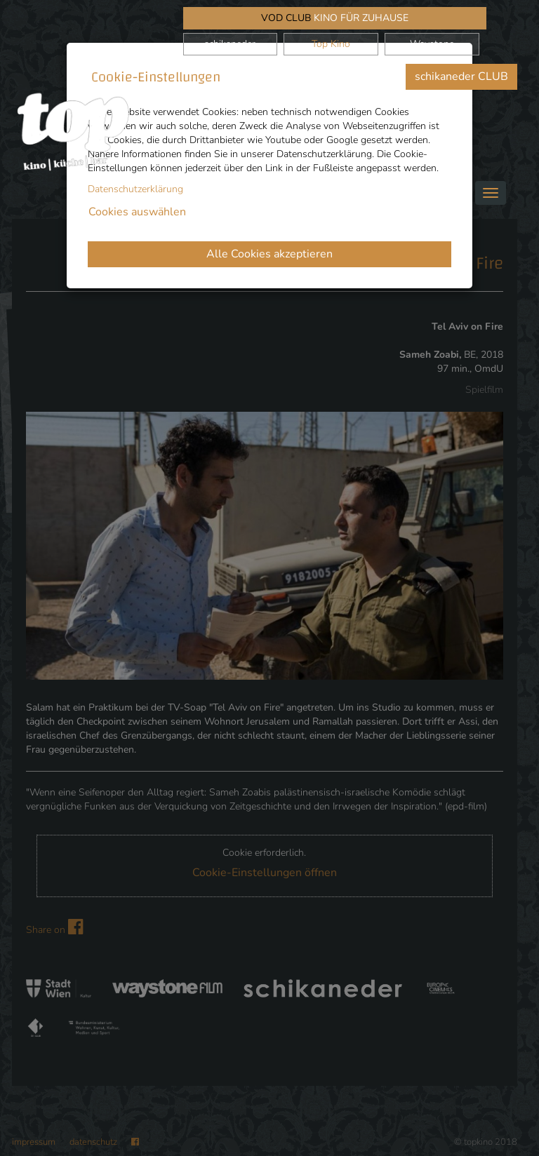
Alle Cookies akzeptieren (269, 254)
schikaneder (229, 44)
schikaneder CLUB (461, 76)
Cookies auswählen (137, 212)
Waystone (432, 44)
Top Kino (331, 44)
